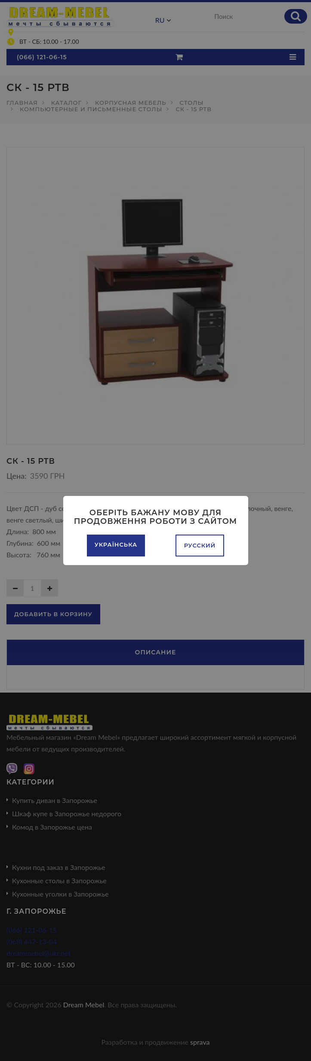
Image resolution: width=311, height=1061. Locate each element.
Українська (116, 544)
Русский (200, 545)
